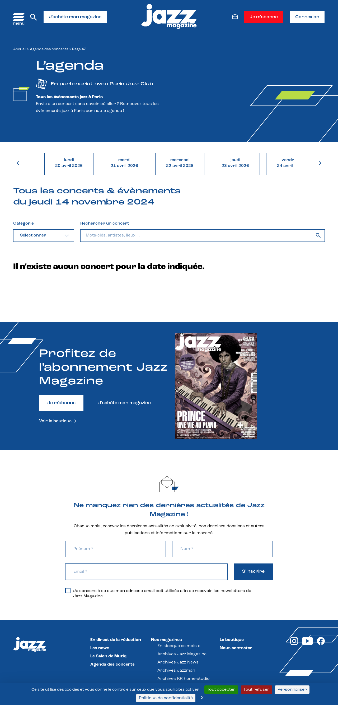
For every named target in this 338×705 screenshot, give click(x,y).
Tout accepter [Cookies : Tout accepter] (221, 690)
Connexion (307, 17)
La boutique (232, 640)
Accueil (19, 49)
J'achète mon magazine (75, 17)
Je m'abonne (264, 17)
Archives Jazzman (176, 670)
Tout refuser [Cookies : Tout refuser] (256, 690)
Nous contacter (236, 648)
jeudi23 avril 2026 (235, 163)
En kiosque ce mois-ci (179, 646)
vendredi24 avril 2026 (290, 163)
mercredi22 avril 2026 (180, 163)
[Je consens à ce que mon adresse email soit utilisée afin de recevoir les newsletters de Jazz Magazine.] (68, 590)
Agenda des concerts (49, 49)
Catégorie (23, 223)
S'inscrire (253, 571)
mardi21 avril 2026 (124, 163)
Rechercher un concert (104, 223)
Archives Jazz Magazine (181, 654)
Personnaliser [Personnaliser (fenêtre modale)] (292, 690)
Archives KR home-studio (183, 679)
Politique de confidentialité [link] (166, 698)
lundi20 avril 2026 (69, 163)
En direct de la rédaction (115, 640)
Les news (99, 648)
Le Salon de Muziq (108, 656)
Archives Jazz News (178, 662)
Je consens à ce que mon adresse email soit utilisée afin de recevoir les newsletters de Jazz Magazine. (158, 593)
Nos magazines (166, 640)
